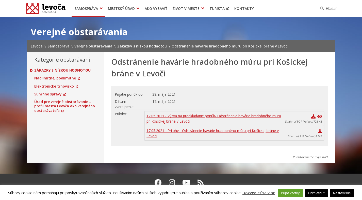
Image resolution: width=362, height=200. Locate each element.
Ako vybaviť (156, 8)
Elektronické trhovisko (54, 86)
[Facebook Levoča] (158, 182)
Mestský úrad (121, 8)
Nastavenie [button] (342, 193)
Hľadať (331, 8)
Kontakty (244, 8)
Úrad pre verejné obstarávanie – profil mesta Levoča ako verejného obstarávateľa (64, 106)
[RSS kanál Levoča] (201, 182)
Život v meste (186, 8)
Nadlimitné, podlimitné (55, 78)
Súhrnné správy (48, 94)
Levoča (45, 8)
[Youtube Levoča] (186, 182)
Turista (217, 8)
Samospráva (86, 8)
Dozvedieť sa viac (258, 192)
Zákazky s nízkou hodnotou (62, 70)
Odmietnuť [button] (316, 193)
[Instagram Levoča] (172, 182)
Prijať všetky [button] (290, 193)
